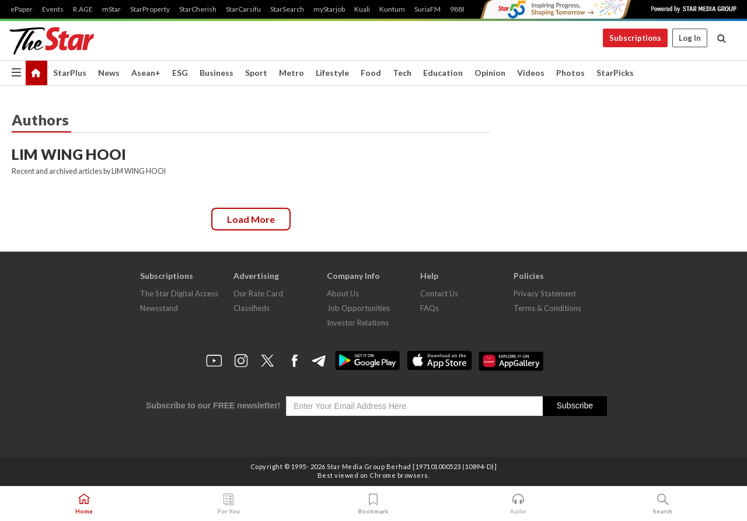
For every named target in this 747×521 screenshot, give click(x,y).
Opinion (489, 73)
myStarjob (329, 9)
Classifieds (251, 308)
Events (53, 9)
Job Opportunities (358, 308)
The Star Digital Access (179, 293)
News (109, 73)
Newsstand (159, 308)
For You (229, 504)
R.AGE (83, 9)
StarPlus (69, 73)
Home (84, 504)
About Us (343, 293)
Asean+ (145, 73)
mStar (111, 9)
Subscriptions (635, 38)
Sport (256, 73)
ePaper (22, 9)
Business (216, 73)
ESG (180, 73)
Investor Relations (358, 322)
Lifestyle (332, 73)
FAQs (429, 308)
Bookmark (373, 504)
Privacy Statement (545, 293)
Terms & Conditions (547, 308)
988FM (461, 9)
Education (443, 73)
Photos (570, 73)
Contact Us (439, 293)
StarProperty (150, 9)
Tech (402, 73)
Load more (251, 219)
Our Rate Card (258, 293)
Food (371, 73)
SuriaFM (427, 9)
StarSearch (287, 9)
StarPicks (615, 73)
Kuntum (392, 9)
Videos (530, 73)
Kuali (362, 9)
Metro (291, 73)
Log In (690, 38)
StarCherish (198, 9)
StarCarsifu (243, 9)
